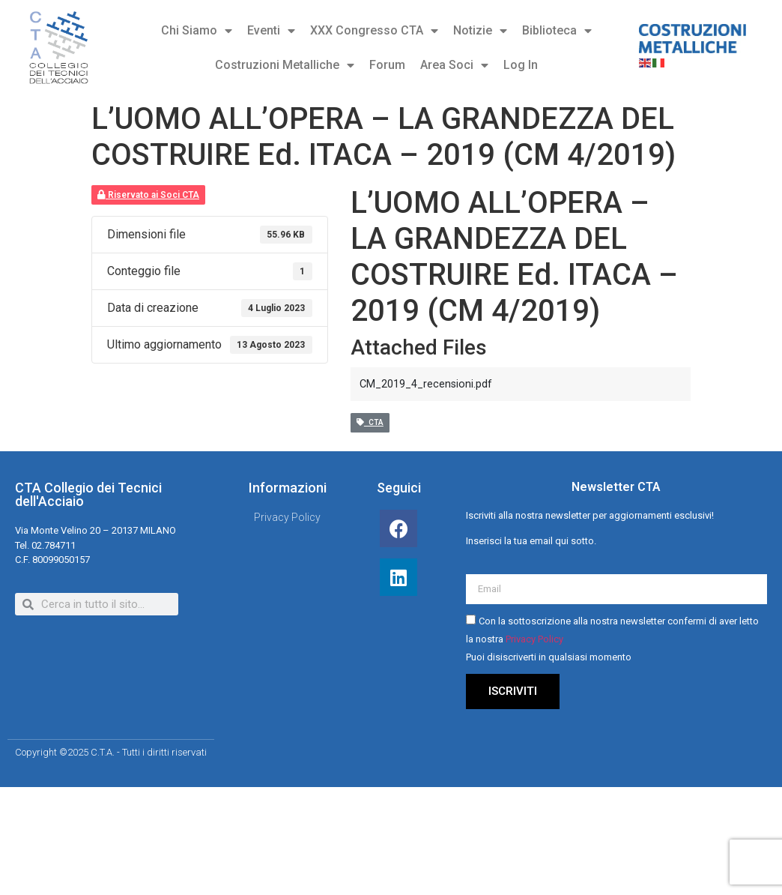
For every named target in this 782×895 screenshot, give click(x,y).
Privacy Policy (534, 639)
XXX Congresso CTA (374, 30)
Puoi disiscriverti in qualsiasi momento (548, 657)
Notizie (480, 30)
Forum (387, 65)
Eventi (271, 30)
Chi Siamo (196, 30)
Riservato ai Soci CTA (148, 195)
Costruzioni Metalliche (284, 65)
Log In (520, 65)
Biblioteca (557, 30)
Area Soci (454, 65)
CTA (370, 422)
